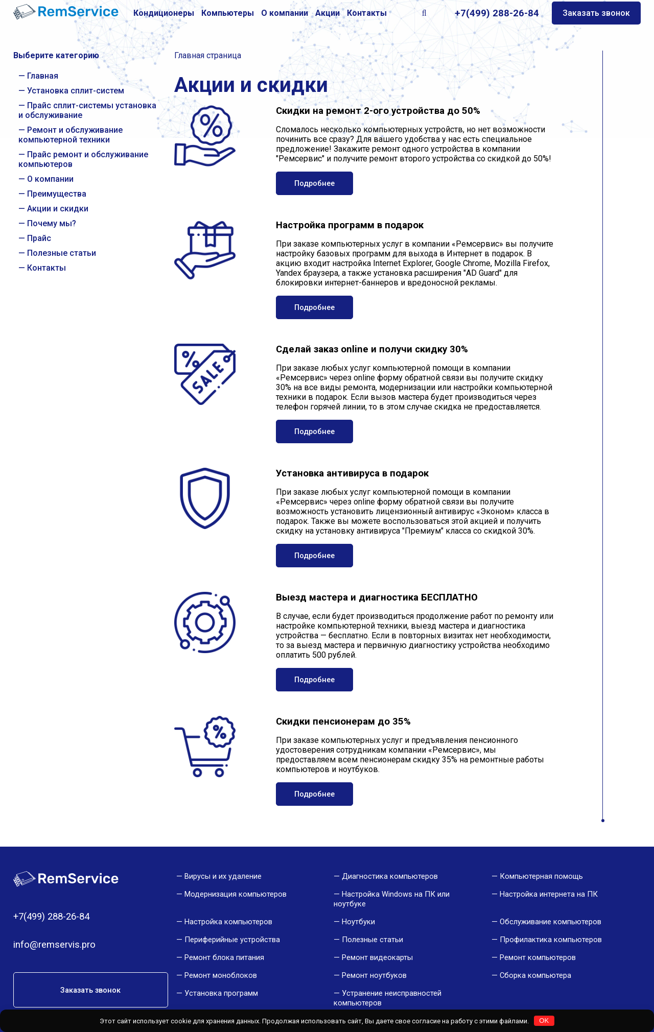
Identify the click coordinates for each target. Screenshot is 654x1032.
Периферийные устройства (232, 939)
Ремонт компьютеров (538, 957)
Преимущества (56, 194)
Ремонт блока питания (224, 957)
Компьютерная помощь (541, 876)
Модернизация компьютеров (235, 894)
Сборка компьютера (535, 975)
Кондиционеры (163, 13)
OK (544, 1020)
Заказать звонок (596, 13)
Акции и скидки (57, 208)
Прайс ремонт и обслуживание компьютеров (83, 159)
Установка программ (221, 993)
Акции (327, 13)
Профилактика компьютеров (551, 939)
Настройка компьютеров (228, 921)
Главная (42, 76)
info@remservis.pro (54, 944)
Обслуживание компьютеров (550, 921)
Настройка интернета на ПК (549, 894)
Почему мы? (51, 223)
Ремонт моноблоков (220, 975)
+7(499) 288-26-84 (497, 13)
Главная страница (207, 55)
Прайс (39, 238)
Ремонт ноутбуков (374, 975)
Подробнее (314, 183)
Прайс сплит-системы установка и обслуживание (87, 110)
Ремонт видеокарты (377, 957)
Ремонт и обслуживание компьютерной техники (70, 135)
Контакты (367, 13)
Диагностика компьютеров (390, 876)
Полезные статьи (61, 253)
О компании (284, 13)
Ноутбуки (358, 921)
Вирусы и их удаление (223, 876)
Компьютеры (227, 13)
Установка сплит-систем (75, 90)
